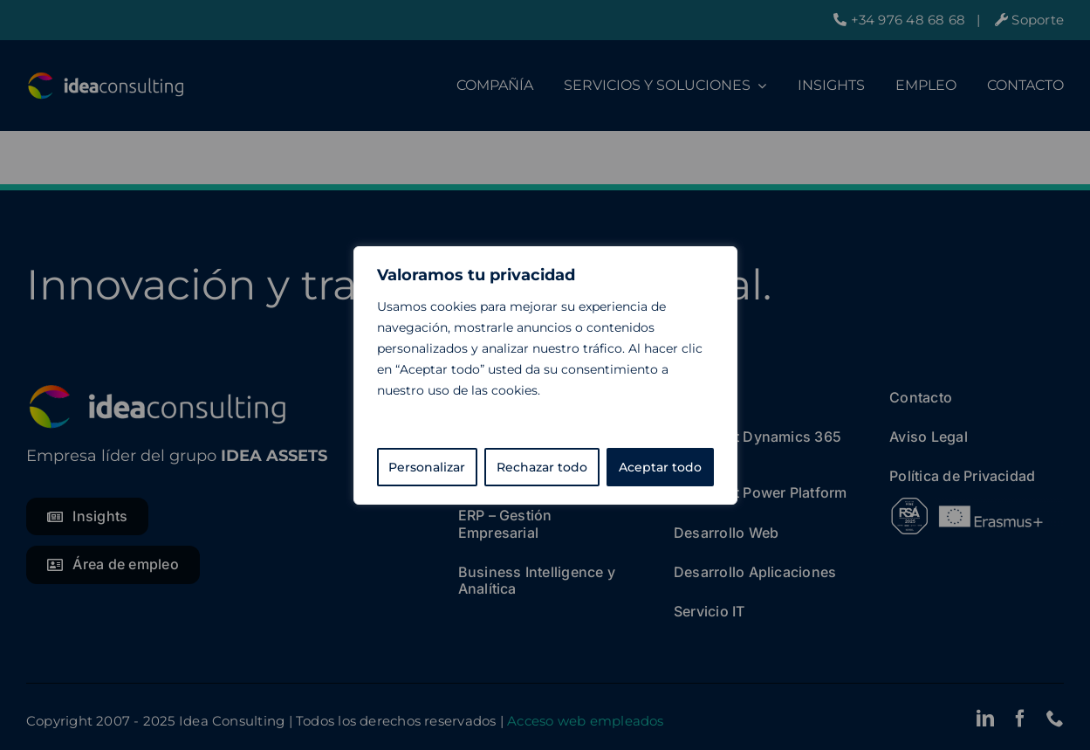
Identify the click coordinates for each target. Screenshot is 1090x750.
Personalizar (426, 467)
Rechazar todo (542, 467)
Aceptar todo (660, 467)
